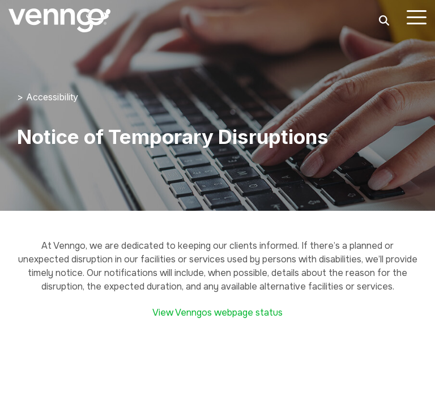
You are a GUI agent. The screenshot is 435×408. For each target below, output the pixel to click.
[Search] (384, 20)
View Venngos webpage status (217, 312)
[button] (417, 16)
